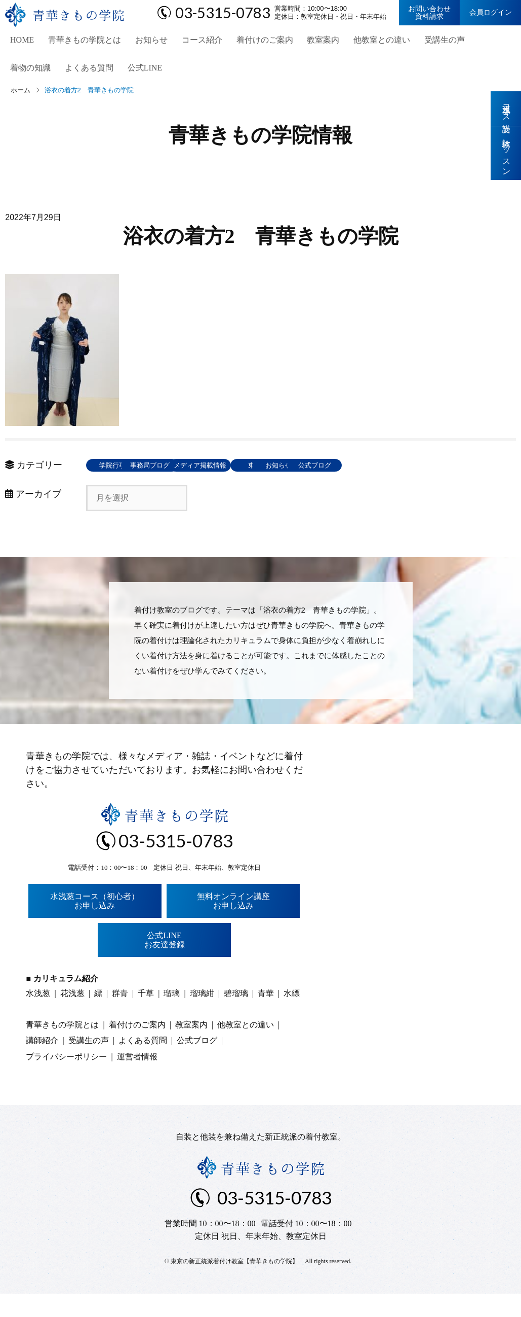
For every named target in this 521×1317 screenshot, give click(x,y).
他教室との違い (366, 41)
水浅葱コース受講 (506, 108)
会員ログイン (490, 12)
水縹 (292, 1016)
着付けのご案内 (252, 41)
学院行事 (119, 469)
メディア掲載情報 (265, 469)
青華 (266, 1016)
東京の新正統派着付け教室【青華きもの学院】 (234, 1284)
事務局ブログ (192, 469)
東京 (339, 469)
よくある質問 (30, 71)
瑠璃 (172, 1016)
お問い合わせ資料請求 (429, 12)
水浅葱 (38, 1016)
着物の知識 (479, 41)
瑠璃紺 (202, 1016)
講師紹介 (42, 1064)
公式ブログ (119, 489)
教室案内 (309, 41)
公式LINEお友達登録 (164, 964)
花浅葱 (72, 1016)
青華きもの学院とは (78, 41)
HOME (18, 41)
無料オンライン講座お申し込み (233, 924)
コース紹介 (192, 41)
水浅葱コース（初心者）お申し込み (94, 924)
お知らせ (143, 41)
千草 (146, 1016)
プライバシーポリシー (66, 1080)
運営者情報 (137, 1080)
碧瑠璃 (236, 1016)
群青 (120, 1016)
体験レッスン (506, 153)
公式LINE (84, 71)
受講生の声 (427, 41)
